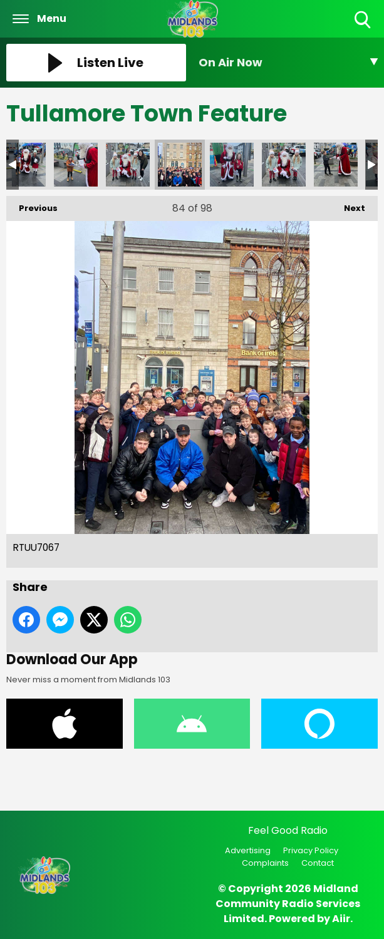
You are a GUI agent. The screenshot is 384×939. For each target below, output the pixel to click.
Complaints (265, 863)
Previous (32, 205)
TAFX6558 (284, 165)
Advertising (248, 850)
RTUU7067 (180, 165)
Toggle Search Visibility (363, 20)
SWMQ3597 (232, 165)
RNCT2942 (128, 165)
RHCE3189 (76, 165)
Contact (317, 863)
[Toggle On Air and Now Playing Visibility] (288, 62)
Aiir (341, 918)
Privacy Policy (310, 850)
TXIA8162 (336, 165)
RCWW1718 (24, 165)
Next (348, 205)
